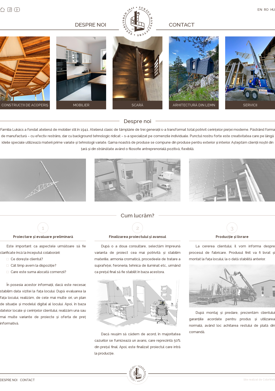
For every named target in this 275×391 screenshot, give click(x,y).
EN (259, 10)
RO (266, 10)
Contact (182, 24)
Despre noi (90, 24)
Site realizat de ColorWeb (259, 379)
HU (272, 10)
